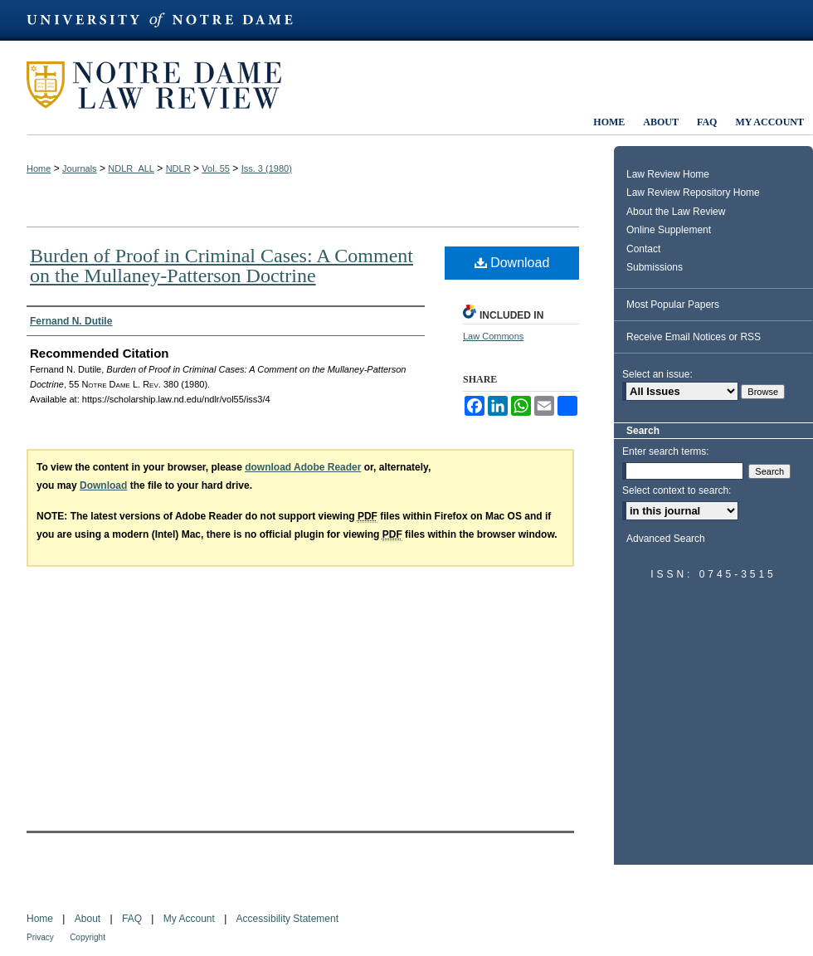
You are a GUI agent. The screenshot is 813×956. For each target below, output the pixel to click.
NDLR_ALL (131, 168)
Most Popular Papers (672, 304)
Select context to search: (676, 490)
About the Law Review (675, 211)
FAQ (132, 918)
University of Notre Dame (168, 20)
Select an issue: (657, 374)
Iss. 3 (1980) (266, 168)
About (87, 918)
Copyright (87, 937)
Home (39, 168)
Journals (79, 168)
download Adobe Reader (303, 467)
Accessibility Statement (287, 918)
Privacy (40, 937)
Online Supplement (668, 230)
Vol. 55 (216, 168)
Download (512, 263)
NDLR (178, 168)
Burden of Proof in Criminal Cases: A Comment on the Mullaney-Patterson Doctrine (221, 265)
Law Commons (493, 336)
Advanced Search (665, 538)
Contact (643, 249)
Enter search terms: (665, 451)
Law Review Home (667, 174)
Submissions (654, 267)
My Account (189, 918)
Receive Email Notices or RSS (693, 337)
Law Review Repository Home (693, 192)
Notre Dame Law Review (166, 85)
